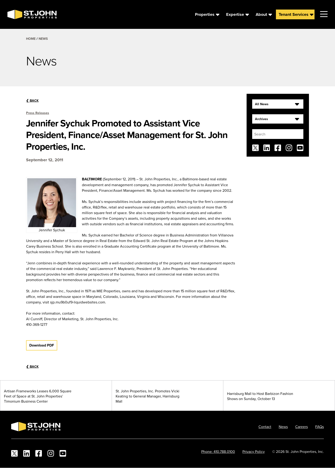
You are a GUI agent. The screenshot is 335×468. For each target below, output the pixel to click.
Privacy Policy (253, 451)
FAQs (319, 426)
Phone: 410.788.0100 (218, 451)
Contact (264, 426)
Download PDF (41, 345)
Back (32, 100)
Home (31, 38)
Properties (204, 14)
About (261, 14)
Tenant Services (293, 14)
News (43, 38)
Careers (301, 426)
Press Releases (37, 113)
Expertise (235, 14)
